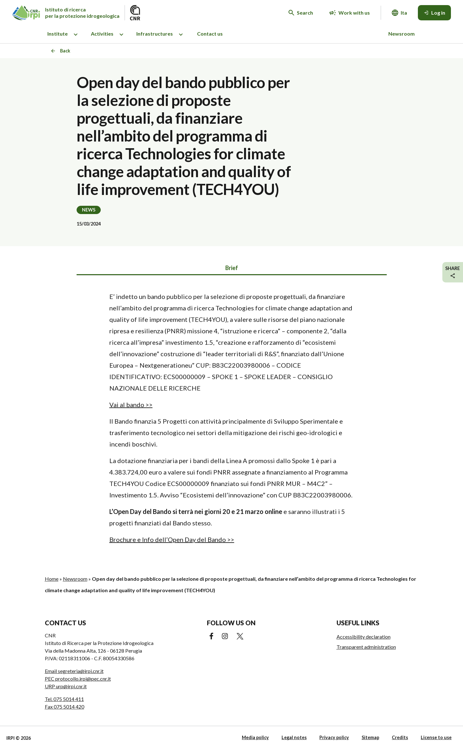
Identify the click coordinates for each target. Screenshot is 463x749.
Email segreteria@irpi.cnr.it (74, 671)
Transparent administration (366, 647)
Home (51, 579)
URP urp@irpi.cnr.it (66, 686)
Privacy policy (334, 737)
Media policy (255, 737)
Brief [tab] (231, 267)
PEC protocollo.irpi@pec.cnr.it (78, 679)
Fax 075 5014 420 (64, 707)
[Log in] (434, 12)
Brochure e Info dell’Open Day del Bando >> (171, 539)
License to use (436, 737)
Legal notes (294, 737)
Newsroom (401, 34)
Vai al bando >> (131, 404)
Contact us (210, 34)
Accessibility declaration (364, 637)
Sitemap (370, 737)
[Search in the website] (301, 12)
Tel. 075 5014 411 (64, 699)
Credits (400, 737)
